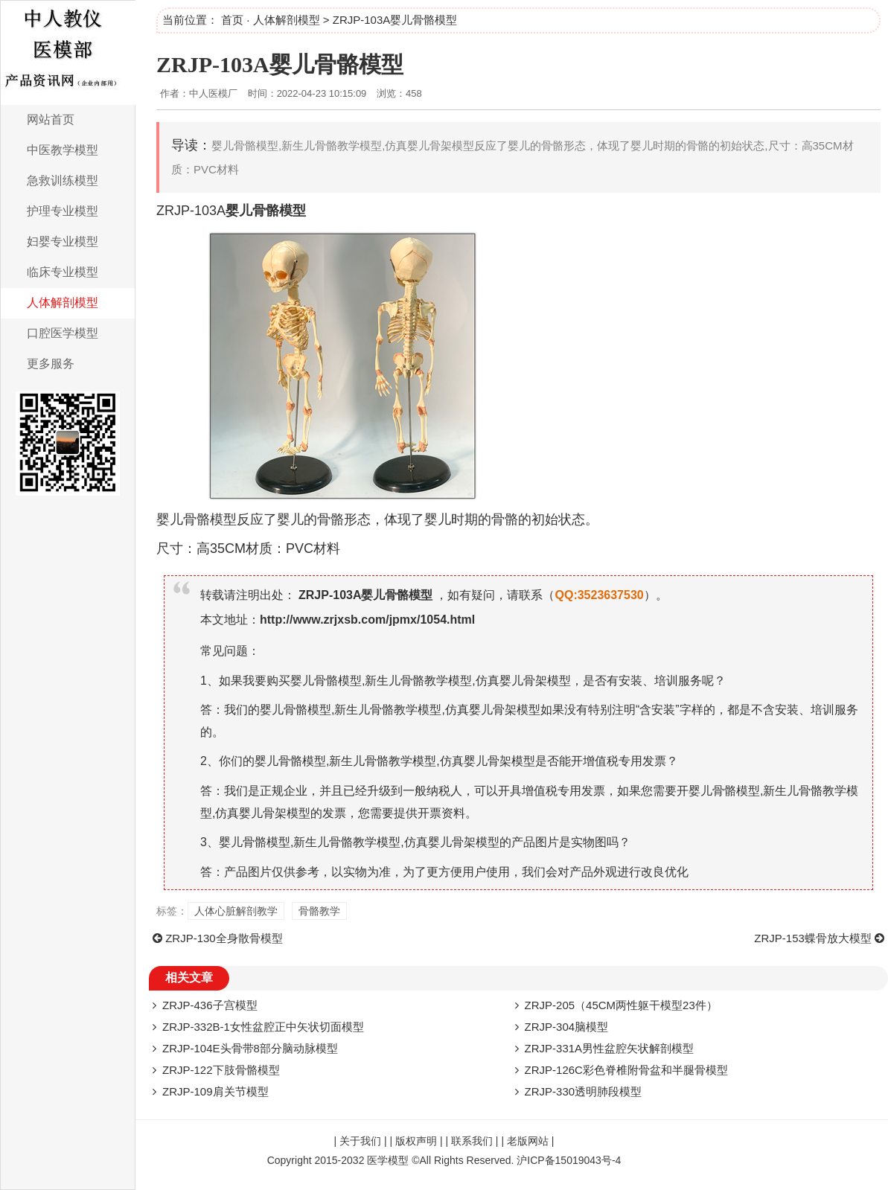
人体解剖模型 (62, 302)
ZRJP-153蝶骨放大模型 (813, 938)
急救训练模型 (62, 180)
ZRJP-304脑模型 (567, 1026)
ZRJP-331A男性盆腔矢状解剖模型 (609, 1048)
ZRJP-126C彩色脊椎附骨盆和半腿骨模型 (626, 1069)
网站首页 (50, 119)
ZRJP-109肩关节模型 (215, 1091)
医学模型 (388, 1160)
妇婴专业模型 (62, 241)
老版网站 (528, 1141)
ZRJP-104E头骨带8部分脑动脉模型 (250, 1048)
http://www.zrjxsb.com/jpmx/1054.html (367, 619)
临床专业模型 (62, 272)
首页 (232, 19)
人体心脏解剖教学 (236, 911)
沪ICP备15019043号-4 (569, 1160)
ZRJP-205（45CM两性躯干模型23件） (621, 1005)
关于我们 (360, 1141)
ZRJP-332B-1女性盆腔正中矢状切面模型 (263, 1026)
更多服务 (50, 363)
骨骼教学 (319, 911)
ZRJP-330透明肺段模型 (583, 1091)
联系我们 (472, 1141)
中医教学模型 (62, 150)
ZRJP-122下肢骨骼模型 (221, 1069)
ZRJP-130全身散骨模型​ (224, 938)
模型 (292, 210)
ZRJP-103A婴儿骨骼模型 (279, 64)
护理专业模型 (62, 211)
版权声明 (416, 1141)
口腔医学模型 (62, 333)
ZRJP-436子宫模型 (210, 1005)
